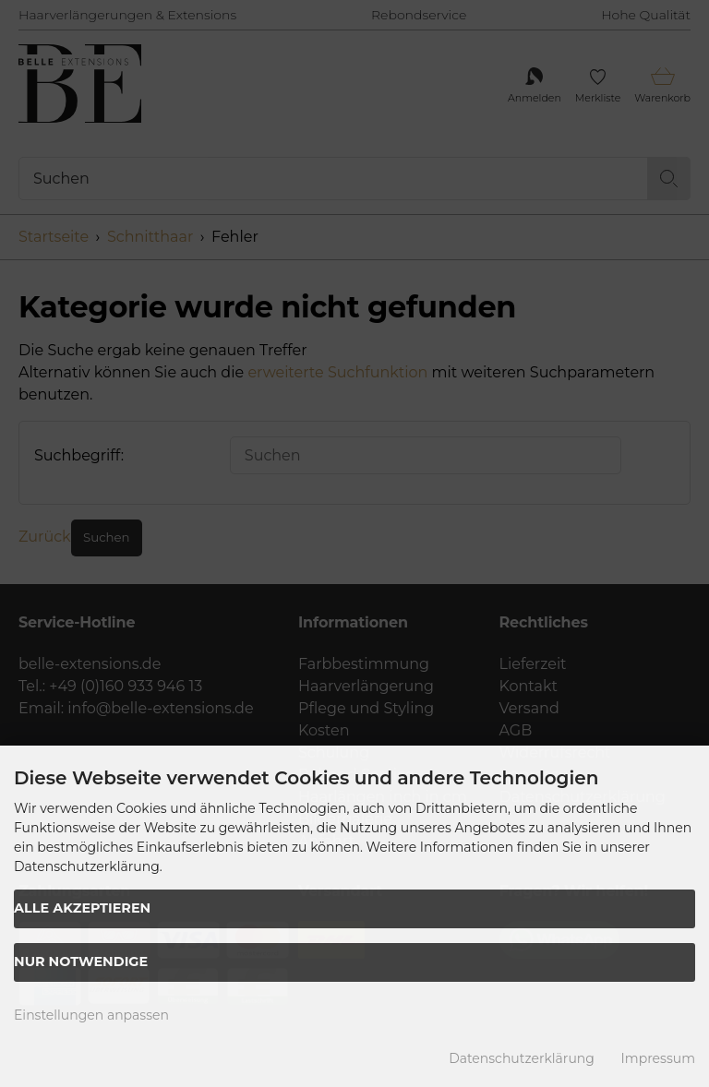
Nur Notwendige (81, 961)
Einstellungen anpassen (91, 1015)
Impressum (658, 1058)
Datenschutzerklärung (522, 1058)
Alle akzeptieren (82, 908)
